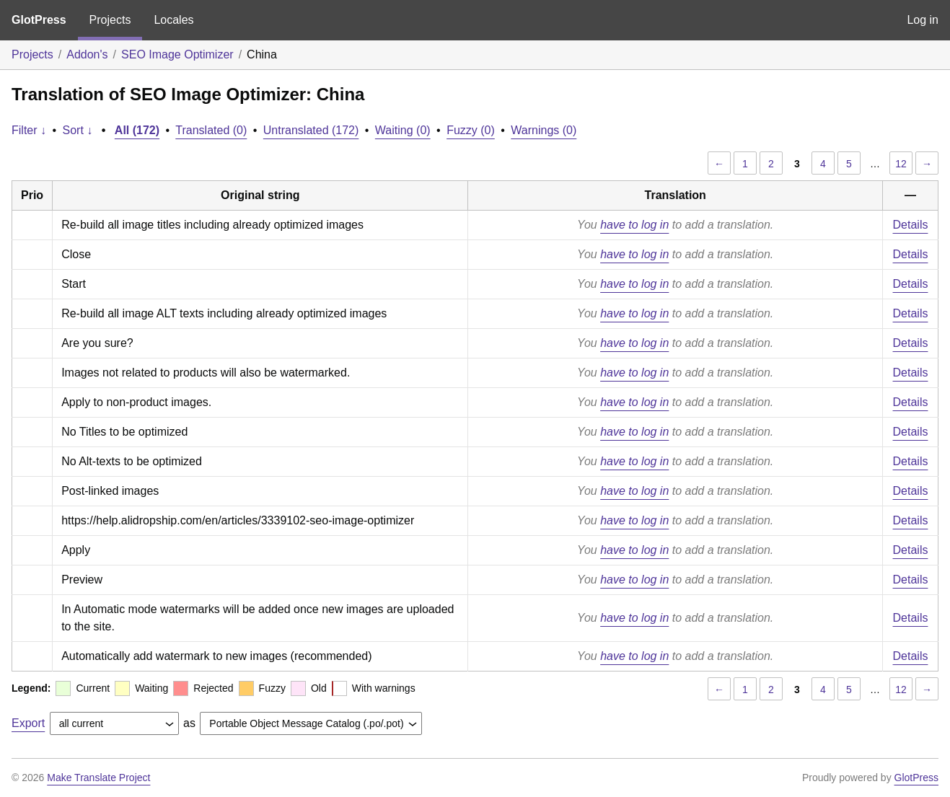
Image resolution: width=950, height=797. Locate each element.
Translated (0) (211, 130)
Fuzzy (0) (471, 130)
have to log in (634, 225)
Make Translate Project (98, 777)
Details (910, 225)
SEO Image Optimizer (177, 54)
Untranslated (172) (311, 130)
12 (901, 163)
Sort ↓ (78, 130)
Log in (922, 20)
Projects (110, 20)
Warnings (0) (543, 130)
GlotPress (39, 20)
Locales (173, 20)
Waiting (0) (403, 130)
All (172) (137, 130)
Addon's (86, 54)
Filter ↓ (29, 130)
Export (28, 723)
